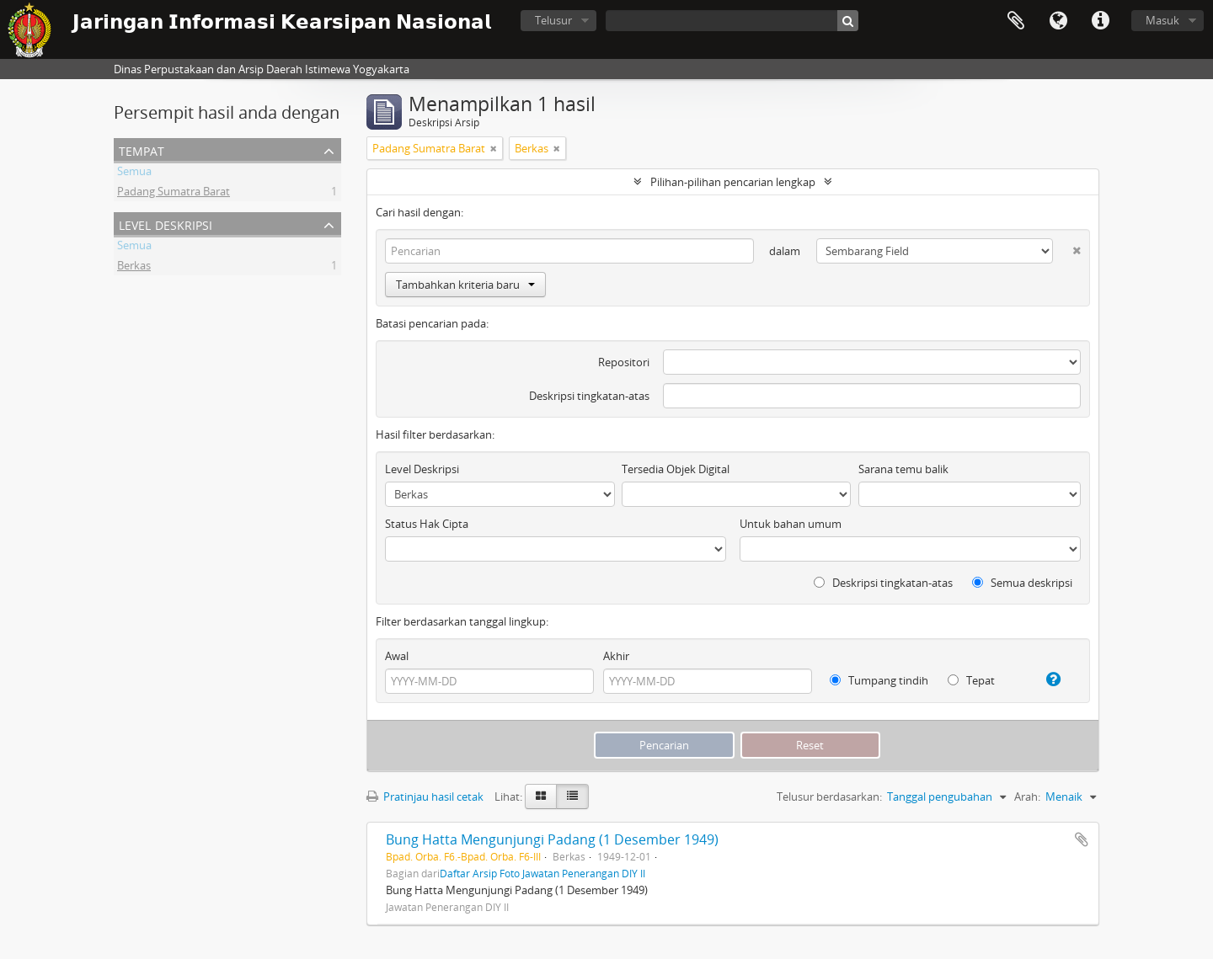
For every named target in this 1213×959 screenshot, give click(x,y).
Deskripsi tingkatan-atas (589, 395)
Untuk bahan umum (791, 523)
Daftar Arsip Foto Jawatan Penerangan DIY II (542, 873)
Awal (397, 655)
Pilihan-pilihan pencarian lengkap (732, 181)
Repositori (623, 362)
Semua (134, 173)
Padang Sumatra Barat (173, 193)
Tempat (141, 149)
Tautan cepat (1100, 21)
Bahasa (1058, 21)
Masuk (1162, 20)
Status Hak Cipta (426, 523)
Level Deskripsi (165, 223)
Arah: (1027, 796)
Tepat (971, 680)
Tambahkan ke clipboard (1081, 839)
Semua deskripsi (1022, 582)
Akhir (616, 655)
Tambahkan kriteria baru (465, 284)
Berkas (134, 267)
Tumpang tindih (879, 680)
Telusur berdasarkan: (829, 796)
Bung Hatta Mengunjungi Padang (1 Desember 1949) (552, 839)
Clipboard (1016, 21)
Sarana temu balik (903, 469)
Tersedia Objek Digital (675, 469)
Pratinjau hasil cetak (425, 796)
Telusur (553, 20)
